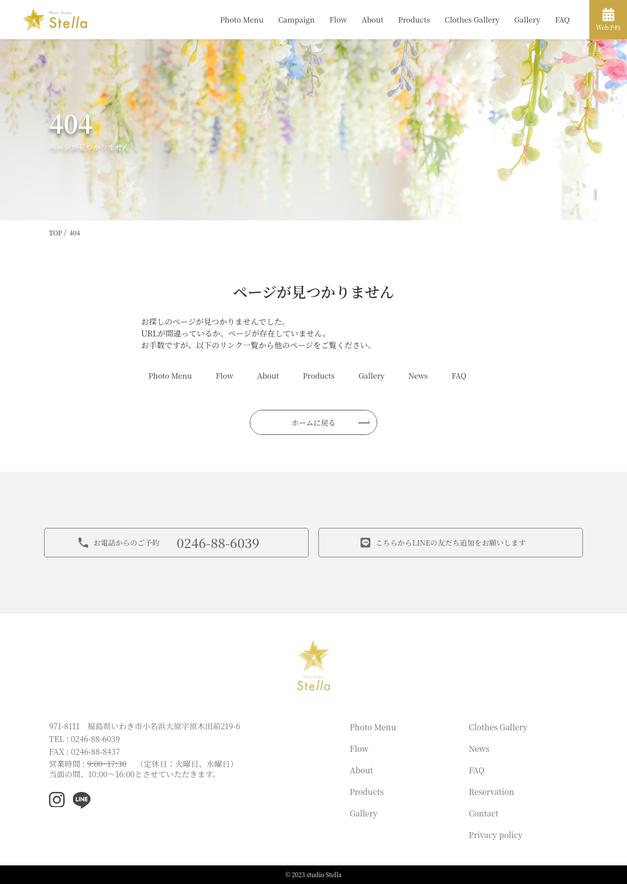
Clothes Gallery (472, 19)
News (418, 375)
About (373, 19)
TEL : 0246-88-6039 (84, 738)
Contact (483, 813)
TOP (55, 233)
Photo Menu (242, 19)
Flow (338, 19)
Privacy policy (496, 834)
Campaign (296, 19)
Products (414, 19)
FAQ (562, 19)
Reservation (491, 791)
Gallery (527, 19)
